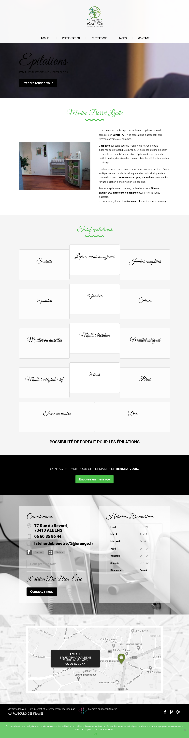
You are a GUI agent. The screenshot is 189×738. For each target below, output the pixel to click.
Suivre (38, 552)
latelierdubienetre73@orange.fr (63, 543)
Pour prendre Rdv (43, 564)
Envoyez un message (94, 479)
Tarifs (123, 38)
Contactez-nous (41, 592)
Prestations (99, 38)
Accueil (46, 38)
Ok (95, 734)
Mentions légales (17, 708)
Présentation (71, 38)
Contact (143, 38)
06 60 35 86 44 (47, 536)
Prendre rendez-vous (38, 83)
